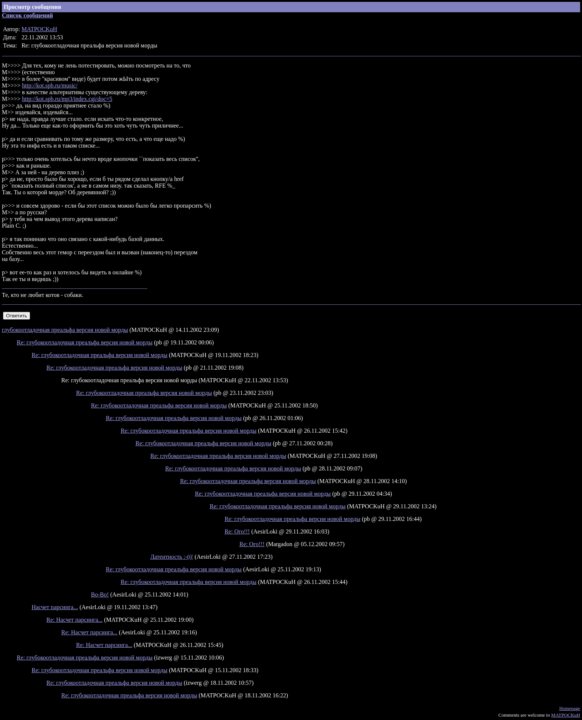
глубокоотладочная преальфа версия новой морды (65, 330)
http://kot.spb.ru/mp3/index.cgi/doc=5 (67, 99)
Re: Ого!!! (237, 531)
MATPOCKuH (39, 29)
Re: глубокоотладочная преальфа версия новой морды (85, 342)
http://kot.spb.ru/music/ (49, 85)
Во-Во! (100, 594)
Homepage (569, 708)
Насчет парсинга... (55, 607)
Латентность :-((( (171, 557)
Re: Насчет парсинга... (74, 620)
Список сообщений (27, 15)
